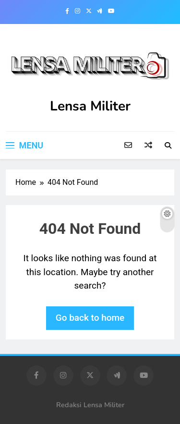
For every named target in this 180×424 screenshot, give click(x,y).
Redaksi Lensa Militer (90, 405)
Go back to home (90, 317)
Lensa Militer (90, 106)
